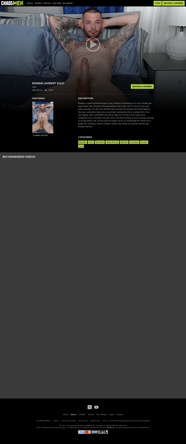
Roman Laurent (40, 135)
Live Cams (56, 3)
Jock (81, 146)
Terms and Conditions (68, 421)
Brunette (82, 142)
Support (56, 421)
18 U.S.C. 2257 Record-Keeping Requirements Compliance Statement (126, 421)
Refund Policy (95, 421)
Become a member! (142, 86)
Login (157, 3)
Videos (30, 3)
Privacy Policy (83, 421)
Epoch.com (47, 427)
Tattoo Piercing (112, 142)
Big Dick (124, 142)
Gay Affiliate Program (43, 421)
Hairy (91, 142)
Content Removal (144, 427)
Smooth (144, 142)
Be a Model (68, 3)
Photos (47, 3)
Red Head (100, 142)
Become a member (173, 3)
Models (38, 3)
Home (65, 414)
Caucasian (134, 142)
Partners (119, 414)
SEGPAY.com (111, 427)
